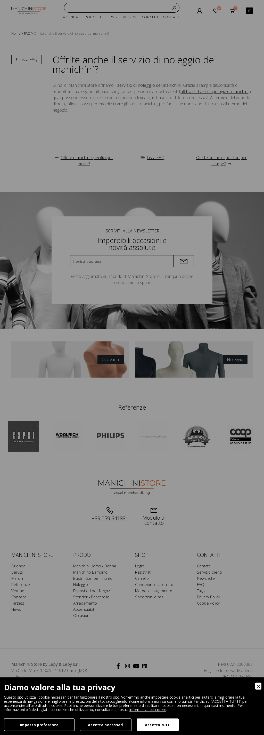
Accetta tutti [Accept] (158, 724)
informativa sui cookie (147, 709)
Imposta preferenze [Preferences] (39, 724)
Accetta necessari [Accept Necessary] (105, 724)
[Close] (258, 686)
